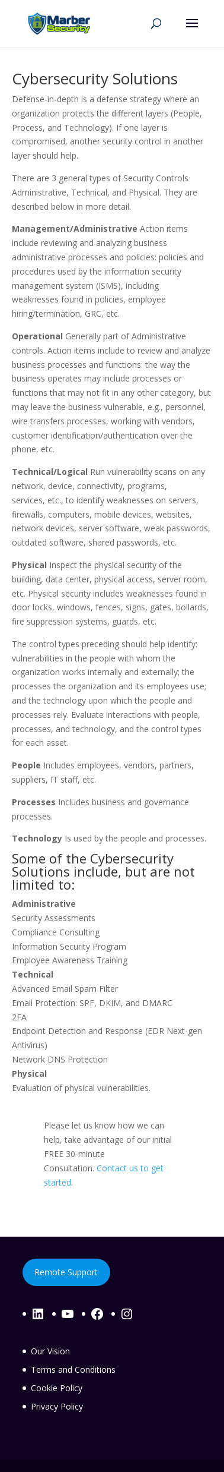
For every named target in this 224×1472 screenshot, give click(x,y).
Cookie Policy (56, 1388)
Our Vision (50, 1351)
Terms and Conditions (73, 1369)
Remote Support (66, 1272)
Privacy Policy (57, 1406)
